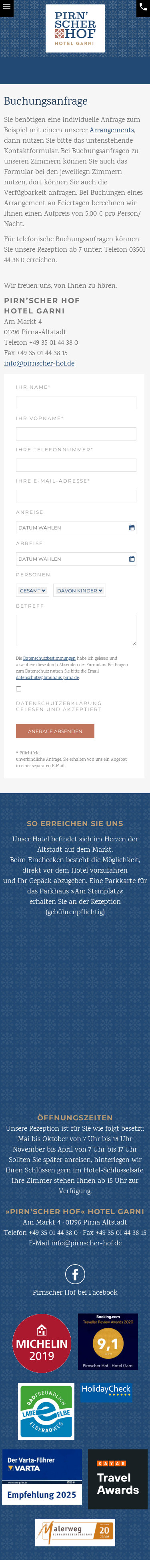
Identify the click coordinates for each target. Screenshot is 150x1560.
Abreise (29, 543)
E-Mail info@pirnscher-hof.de (75, 1244)
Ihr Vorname (40, 418)
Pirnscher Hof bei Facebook (75, 1293)
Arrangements (112, 130)
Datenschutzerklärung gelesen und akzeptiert (59, 706)
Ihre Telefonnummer (55, 449)
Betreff (30, 606)
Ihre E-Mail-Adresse (53, 480)
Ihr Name (37, 387)
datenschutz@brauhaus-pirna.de (47, 678)
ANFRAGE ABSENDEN (55, 731)
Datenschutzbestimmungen (49, 659)
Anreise (30, 512)
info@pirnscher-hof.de (39, 364)
